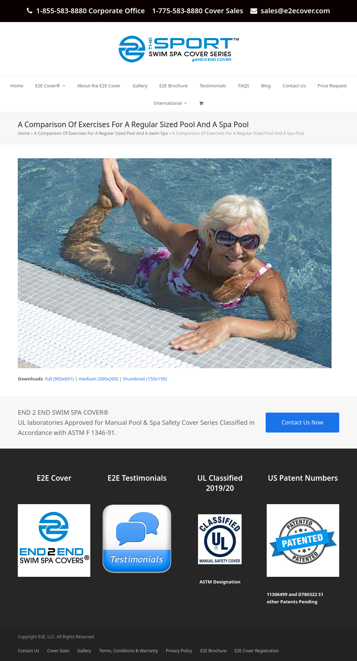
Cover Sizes (58, 651)
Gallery (84, 651)
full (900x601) (59, 379)
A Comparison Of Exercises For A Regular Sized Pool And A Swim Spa (101, 133)
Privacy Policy (179, 651)
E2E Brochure (213, 651)
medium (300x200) (98, 379)
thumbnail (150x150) (145, 379)
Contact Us (28, 651)
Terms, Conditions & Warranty (128, 651)
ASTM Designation (220, 582)
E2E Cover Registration (257, 651)
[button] (200, 103)
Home (24, 133)
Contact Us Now (303, 422)
